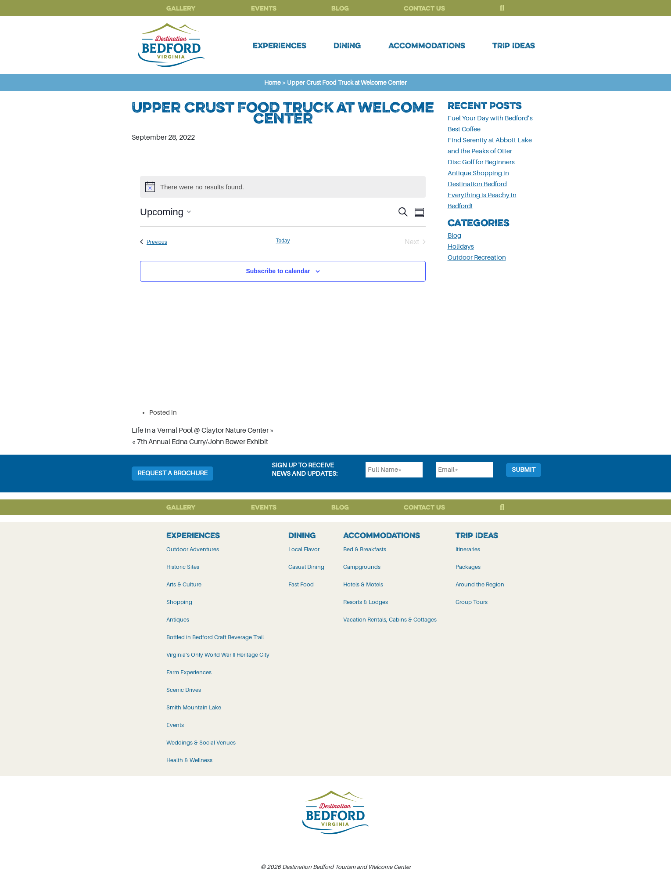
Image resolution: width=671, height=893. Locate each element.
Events (263, 8)
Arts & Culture (183, 584)
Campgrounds (361, 567)
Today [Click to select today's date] (283, 241)
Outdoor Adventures (192, 549)
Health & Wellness (189, 760)
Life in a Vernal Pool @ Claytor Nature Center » (203, 430)
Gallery (181, 8)
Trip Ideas (513, 45)
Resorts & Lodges (365, 602)
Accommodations (426, 45)
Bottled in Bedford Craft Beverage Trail (215, 637)
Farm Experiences (189, 672)
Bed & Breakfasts (364, 549)
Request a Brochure (172, 473)
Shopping (179, 602)
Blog (340, 8)
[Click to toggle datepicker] (165, 212)
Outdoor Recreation (477, 257)
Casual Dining (306, 567)
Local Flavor (303, 549)
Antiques (177, 619)
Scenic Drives (183, 690)
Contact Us (424, 8)
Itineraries (468, 549)
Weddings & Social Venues (201, 742)
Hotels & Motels (363, 584)
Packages (468, 567)
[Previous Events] (153, 242)
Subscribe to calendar (278, 271)
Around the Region (480, 584)
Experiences (279, 45)
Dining (347, 45)
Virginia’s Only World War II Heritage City (217, 654)
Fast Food (301, 584)
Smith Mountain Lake (193, 707)
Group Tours (472, 602)
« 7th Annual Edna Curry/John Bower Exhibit (200, 442)
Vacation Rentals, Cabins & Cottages (390, 619)
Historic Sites (182, 567)
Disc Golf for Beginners (481, 162)
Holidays (461, 246)
